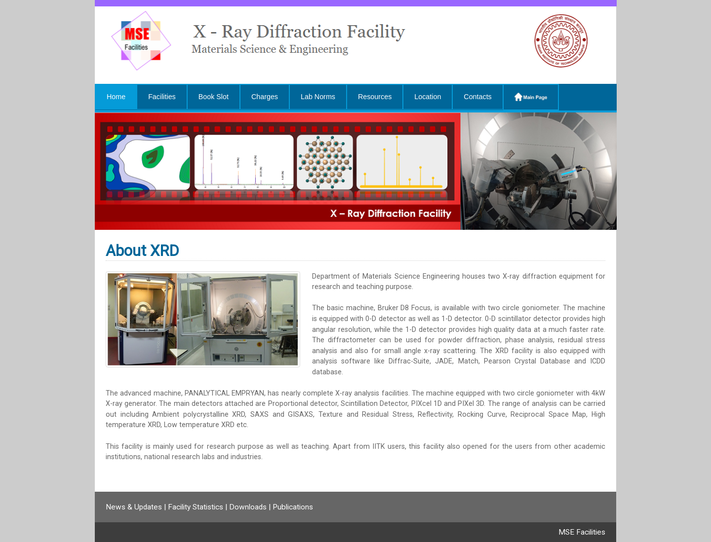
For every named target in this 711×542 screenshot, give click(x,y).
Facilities (162, 97)
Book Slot (213, 97)
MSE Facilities (581, 532)
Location (427, 97)
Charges (264, 97)
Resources (375, 97)
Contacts (477, 97)
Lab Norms (318, 97)
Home (116, 97)
